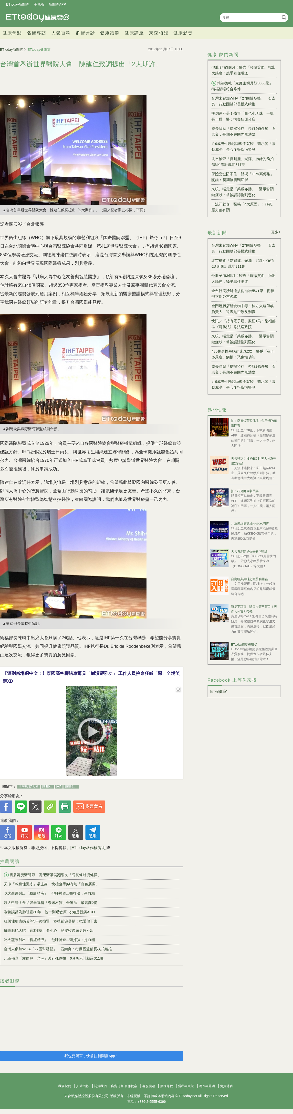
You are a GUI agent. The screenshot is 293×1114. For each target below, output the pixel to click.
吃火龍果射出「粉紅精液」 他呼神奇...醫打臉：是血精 (49, 893)
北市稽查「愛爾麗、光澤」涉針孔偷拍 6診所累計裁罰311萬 (54, 958)
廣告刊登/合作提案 (124, 1086)
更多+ (276, 232)
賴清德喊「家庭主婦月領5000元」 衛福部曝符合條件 (243, 86)
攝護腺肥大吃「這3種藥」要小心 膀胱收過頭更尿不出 (49, 930)
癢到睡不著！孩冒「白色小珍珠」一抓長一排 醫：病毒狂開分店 (242, 116)
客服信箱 (148, 1086)
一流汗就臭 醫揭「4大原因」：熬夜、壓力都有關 (243, 207)
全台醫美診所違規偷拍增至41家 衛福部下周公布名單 (242, 294)
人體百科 (61, 32)
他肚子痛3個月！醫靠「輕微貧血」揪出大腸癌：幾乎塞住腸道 (243, 70)
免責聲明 (226, 1086)
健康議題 (110, 32)
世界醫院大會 (28, 787)
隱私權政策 (186, 1086)
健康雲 (38, 17)
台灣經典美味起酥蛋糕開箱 (249, 579)
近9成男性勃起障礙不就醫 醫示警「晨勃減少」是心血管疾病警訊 (243, 147)
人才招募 (82, 1086)
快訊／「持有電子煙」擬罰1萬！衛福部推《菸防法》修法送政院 (243, 324)
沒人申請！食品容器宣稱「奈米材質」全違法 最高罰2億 (50, 903)
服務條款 (166, 1086)
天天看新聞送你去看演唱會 (249, 551)
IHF (59, 787)
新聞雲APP (57, 4)
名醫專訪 (36, 32)
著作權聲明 (207, 1086)
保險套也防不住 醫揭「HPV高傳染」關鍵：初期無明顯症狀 (242, 177)
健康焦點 (12, 32)
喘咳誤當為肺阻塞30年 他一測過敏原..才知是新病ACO (49, 912)
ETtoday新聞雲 (17, 4)
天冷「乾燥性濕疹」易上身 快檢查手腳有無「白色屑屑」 (51, 884)
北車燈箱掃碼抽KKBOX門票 (250, 524)
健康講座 (134, 32)
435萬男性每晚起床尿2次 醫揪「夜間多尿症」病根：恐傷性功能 (242, 354)
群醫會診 (85, 32)
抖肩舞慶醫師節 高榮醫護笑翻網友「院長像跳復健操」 (52, 874)
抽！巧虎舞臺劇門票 (245, 491)
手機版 (39, 4)
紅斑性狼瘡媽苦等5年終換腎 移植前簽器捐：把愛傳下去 (50, 921)
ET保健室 (218, 691)
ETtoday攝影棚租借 (244, 644)
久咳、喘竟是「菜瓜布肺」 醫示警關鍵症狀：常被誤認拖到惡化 (242, 192)
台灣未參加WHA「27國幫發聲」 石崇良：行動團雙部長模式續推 (58, 949)
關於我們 (100, 1086)
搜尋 (284, 17)
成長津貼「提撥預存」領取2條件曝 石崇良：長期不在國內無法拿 (243, 131)
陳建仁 (47, 787)
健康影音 (183, 32)
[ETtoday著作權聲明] (88, 848)
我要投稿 (64, 1086)
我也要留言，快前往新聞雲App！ (91, 1056)
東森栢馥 (158, 32)
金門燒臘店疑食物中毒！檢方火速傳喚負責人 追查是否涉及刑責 (242, 309)
